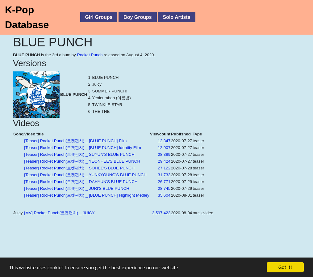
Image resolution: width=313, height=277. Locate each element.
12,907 (164, 147)
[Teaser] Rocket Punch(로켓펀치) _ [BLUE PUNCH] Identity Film (82, 147)
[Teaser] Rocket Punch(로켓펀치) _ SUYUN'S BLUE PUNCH (79, 154)
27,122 (164, 168)
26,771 (164, 181)
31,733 (164, 175)
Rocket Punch (89, 55)
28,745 (164, 188)
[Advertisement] (139, 249)
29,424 (164, 161)
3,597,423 (161, 213)
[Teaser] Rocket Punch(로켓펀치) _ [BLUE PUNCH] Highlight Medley (86, 195)
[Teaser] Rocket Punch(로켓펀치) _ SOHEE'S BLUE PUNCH (79, 168)
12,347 (164, 140)
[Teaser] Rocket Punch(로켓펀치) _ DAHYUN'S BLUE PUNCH (80, 181)
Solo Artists (176, 17)
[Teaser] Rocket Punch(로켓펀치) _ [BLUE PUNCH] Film (75, 140)
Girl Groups (99, 17)
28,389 (164, 154)
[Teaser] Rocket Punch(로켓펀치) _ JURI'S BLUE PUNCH (76, 188)
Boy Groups (137, 17)
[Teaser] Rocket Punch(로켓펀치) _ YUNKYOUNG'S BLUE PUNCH (85, 175)
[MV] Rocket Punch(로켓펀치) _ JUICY (59, 213)
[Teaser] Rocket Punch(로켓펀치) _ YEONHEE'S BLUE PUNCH (82, 161)
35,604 (164, 195)
